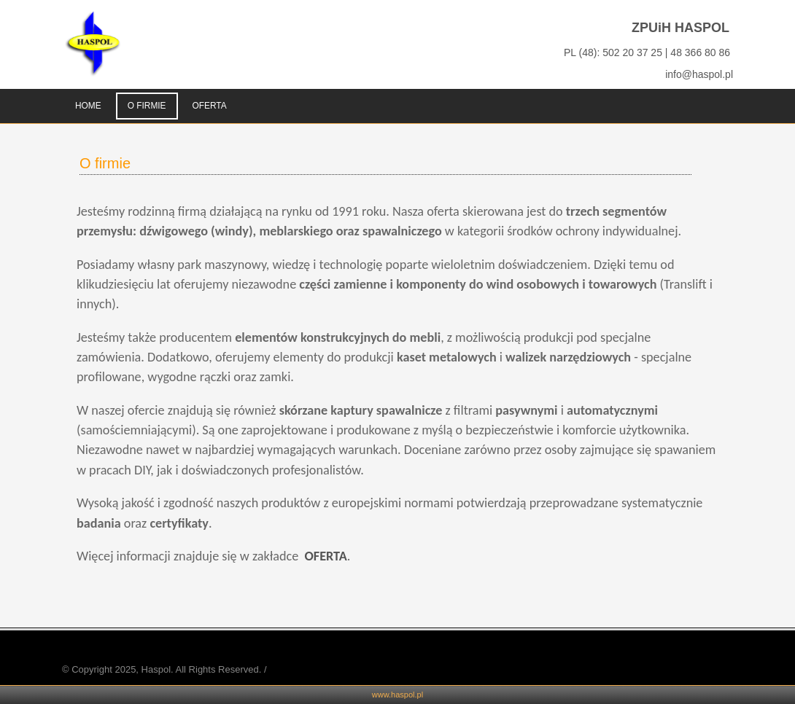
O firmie (105, 163)
